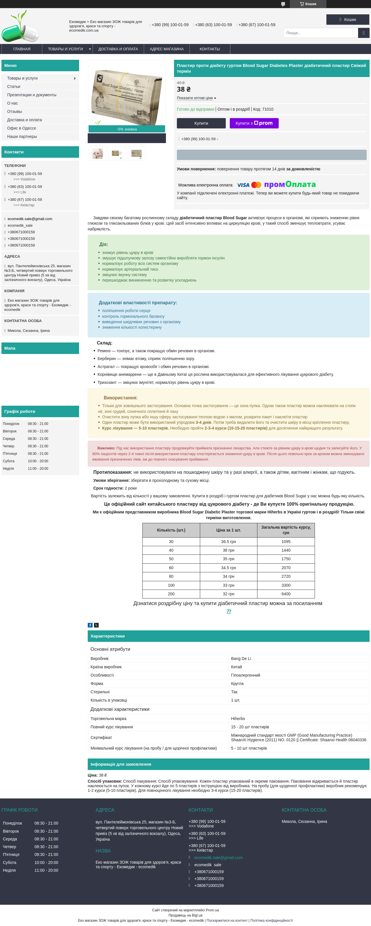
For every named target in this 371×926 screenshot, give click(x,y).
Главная (21, 49)
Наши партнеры (22, 136)
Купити (201, 123)
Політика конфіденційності (271, 921)
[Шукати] (364, 33)
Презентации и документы (31, 95)
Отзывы (14, 111)
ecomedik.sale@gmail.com (29, 219)
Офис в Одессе (21, 128)
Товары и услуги (65, 49)
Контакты (210, 49)
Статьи (13, 86)
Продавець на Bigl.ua (185, 915)
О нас (12, 103)
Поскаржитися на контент (227, 921)
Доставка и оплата (118, 49)
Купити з (254, 123)
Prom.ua (212, 910)
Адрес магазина (167, 49)
